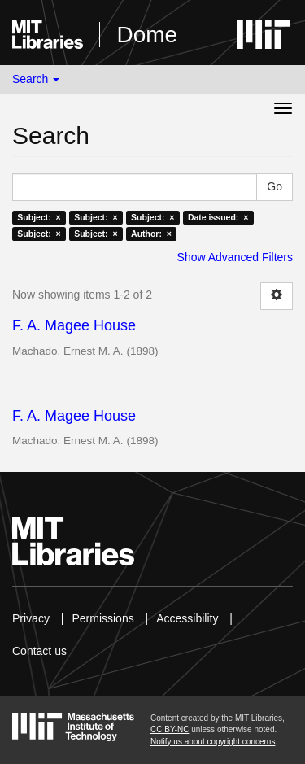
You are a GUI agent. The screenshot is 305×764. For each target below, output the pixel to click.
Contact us (39, 650)
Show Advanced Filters (235, 257)
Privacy (31, 618)
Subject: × (38, 217)
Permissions (102, 618)
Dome (146, 34)
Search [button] (35, 78)
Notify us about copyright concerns (212, 741)
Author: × (151, 233)
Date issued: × (218, 217)
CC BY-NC (169, 729)
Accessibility (187, 618)
